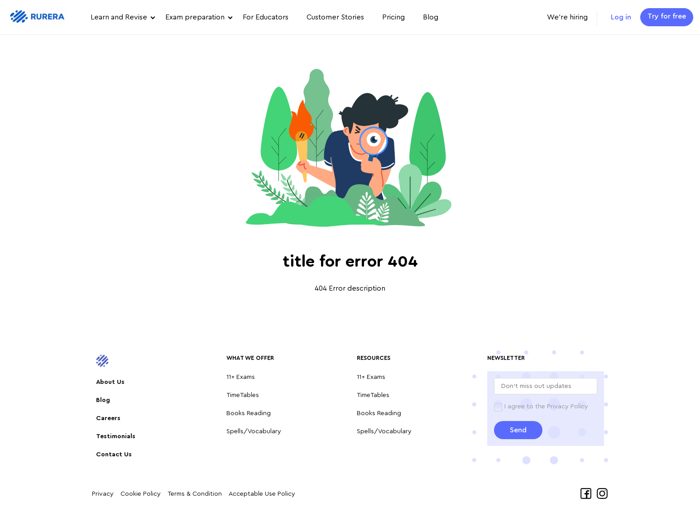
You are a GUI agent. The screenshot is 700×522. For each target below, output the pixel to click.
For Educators (265, 17)
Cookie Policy (140, 494)
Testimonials (115, 436)
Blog (430, 17)
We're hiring (567, 17)
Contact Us (114, 454)
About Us (110, 382)
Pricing (393, 17)
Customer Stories (335, 17)
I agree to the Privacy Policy (546, 406)
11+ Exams (240, 377)
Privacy (103, 494)
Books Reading (248, 413)
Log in (621, 17)
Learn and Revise (119, 17)
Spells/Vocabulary (253, 431)
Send (518, 430)
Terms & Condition (195, 494)
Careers (108, 418)
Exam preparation (195, 17)
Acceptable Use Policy (262, 494)
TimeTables (242, 395)
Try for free (666, 16)
